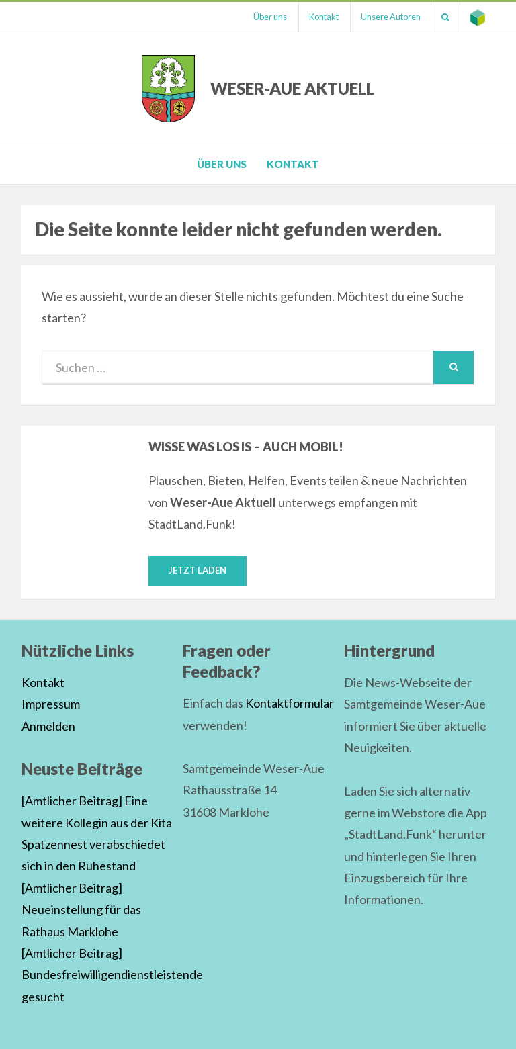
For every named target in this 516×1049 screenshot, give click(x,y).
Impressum (51, 703)
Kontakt (324, 16)
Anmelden (48, 726)
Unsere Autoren (391, 16)
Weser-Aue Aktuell (292, 88)
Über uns (270, 16)
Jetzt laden (197, 570)
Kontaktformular (289, 703)
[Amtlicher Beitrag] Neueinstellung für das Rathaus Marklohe (81, 909)
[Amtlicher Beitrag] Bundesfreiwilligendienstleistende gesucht (112, 975)
